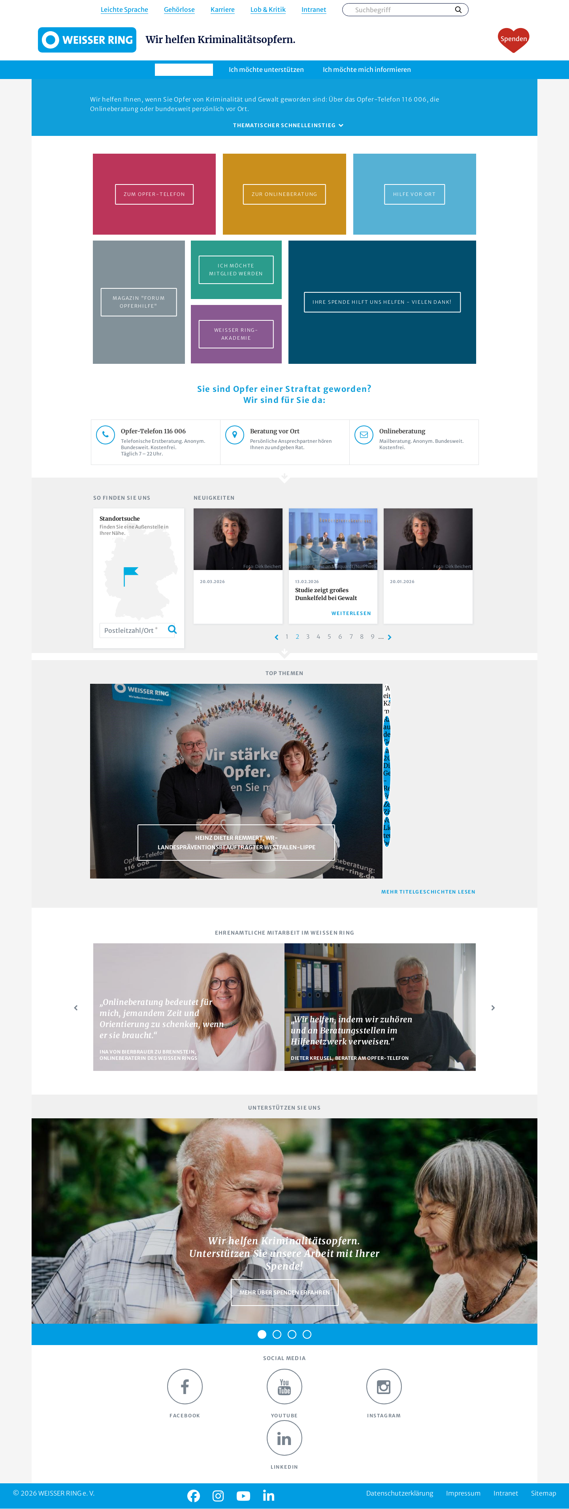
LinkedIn (284, 1445)
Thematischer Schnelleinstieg (284, 125)
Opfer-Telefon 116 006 (164, 431)
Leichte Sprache (124, 9)
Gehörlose (179, 9)
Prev (76, 1008)
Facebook (185, 1394)
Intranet (313, 9)
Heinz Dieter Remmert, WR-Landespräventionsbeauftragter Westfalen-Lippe (236, 842)
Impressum (463, 1493)
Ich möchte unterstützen (266, 69)
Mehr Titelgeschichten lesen (428, 892)
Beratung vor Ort (293, 431)
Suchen (458, 9)
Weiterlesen (351, 613)
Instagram (384, 1394)
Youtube (284, 1394)
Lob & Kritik (268, 9)
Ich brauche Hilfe (184, 69)
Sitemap (543, 1493)
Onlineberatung (423, 431)
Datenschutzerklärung (399, 1493)
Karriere (223, 9)
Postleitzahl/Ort (131, 630)
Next (493, 1008)
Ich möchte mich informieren (367, 69)
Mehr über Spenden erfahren (284, 1292)
